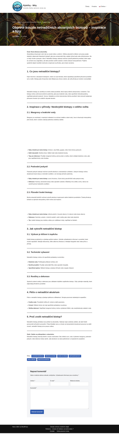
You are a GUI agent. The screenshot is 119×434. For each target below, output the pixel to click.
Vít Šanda (16, 36)
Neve (13, 427)
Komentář (33, 388)
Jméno (32, 381)
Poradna (94, 6)
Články (87, 6)
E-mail (52, 381)
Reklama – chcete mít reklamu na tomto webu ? (60, 429)
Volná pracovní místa (63, 432)
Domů (13, 22)
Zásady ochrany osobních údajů (59, 427)
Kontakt (52, 432)
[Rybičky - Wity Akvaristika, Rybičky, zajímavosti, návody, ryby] (29, 6)
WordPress (24, 427)
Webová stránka (75, 381)
